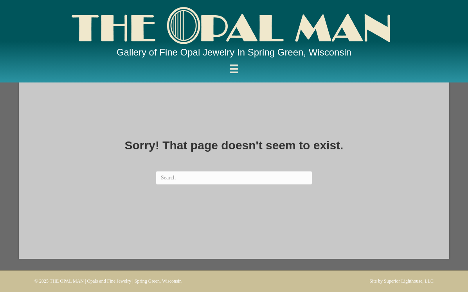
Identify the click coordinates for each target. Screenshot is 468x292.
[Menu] (234, 69)
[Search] (234, 178)
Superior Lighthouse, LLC (409, 281)
